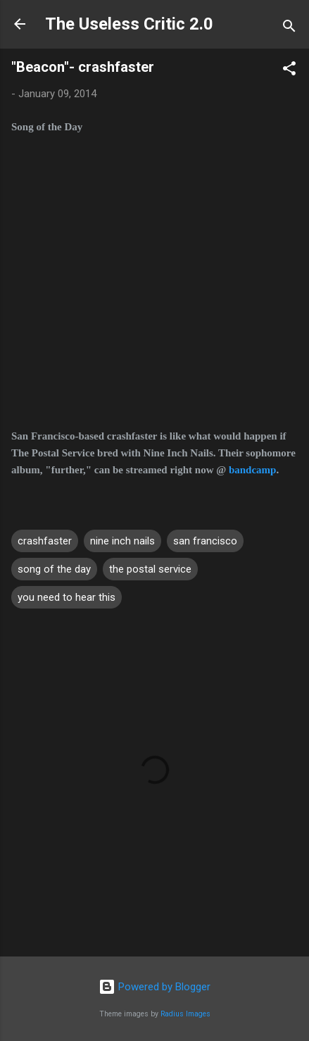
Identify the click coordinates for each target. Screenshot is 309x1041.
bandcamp (253, 469)
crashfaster (45, 541)
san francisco (205, 541)
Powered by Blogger (154, 986)
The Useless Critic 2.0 (129, 24)
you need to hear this (66, 597)
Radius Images (185, 1013)
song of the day (54, 569)
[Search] (289, 28)
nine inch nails (122, 541)
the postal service (150, 569)
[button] (289, 71)
